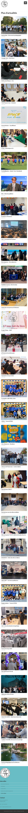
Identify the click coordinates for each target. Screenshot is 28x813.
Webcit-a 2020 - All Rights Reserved (17, 811)
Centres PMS (3, 788)
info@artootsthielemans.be (6, 806)
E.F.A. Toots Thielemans (5, 784)
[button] (25, 2)
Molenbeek (3, 786)
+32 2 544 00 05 (4, 804)
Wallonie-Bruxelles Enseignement (7, 791)
